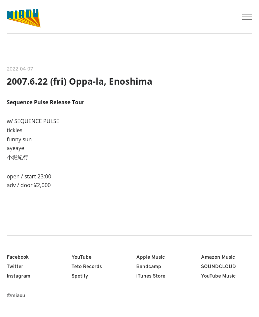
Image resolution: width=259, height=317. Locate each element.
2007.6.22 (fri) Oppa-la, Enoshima (79, 81)
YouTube (81, 257)
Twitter (15, 267)
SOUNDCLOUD (218, 267)
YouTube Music (218, 276)
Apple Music (150, 257)
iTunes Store (150, 276)
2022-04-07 (20, 68)
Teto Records (86, 267)
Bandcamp (148, 267)
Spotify (79, 276)
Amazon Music (218, 257)
